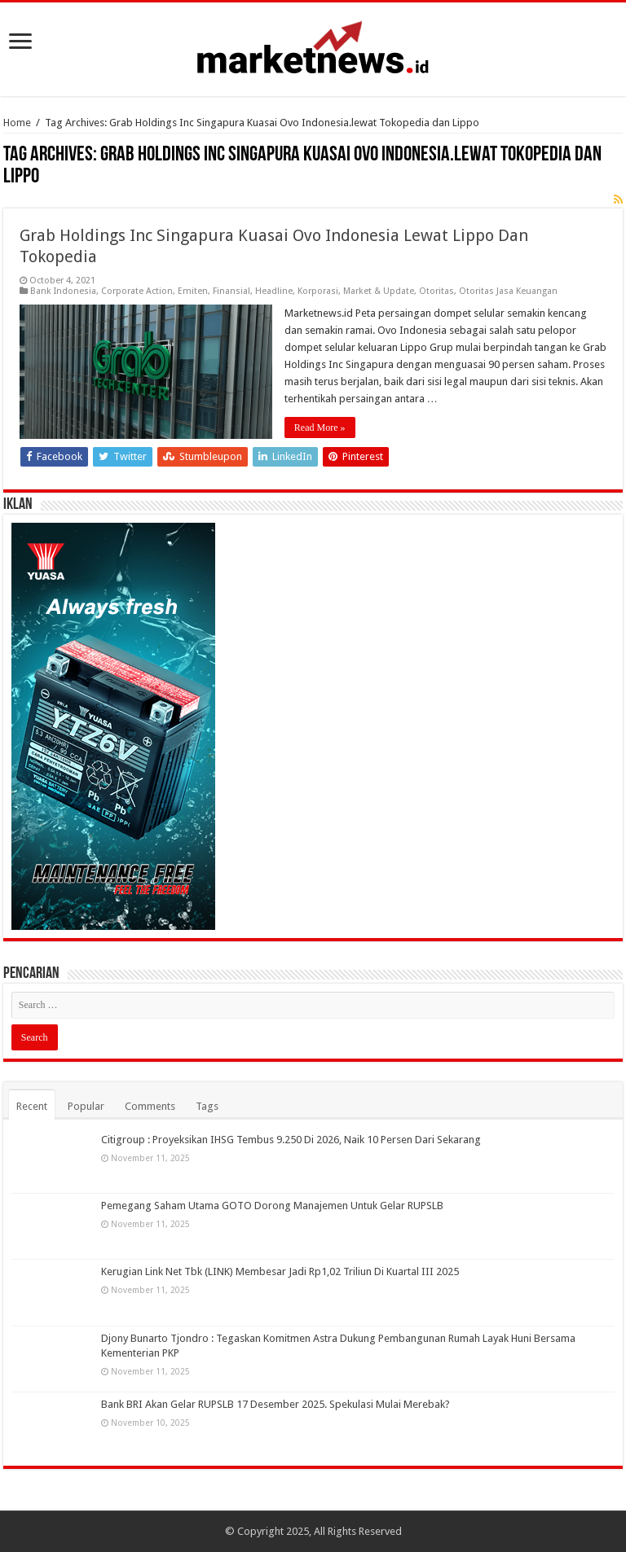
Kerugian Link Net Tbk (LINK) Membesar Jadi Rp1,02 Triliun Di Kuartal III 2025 (280, 1271)
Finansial (231, 291)
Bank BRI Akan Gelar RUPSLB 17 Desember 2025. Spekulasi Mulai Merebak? (275, 1404)
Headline (274, 291)
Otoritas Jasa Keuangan (508, 291)
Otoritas (436, 291)
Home (17, 122)
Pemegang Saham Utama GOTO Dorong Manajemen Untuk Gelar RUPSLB (272, 1205)
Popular (86, 1106)
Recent (31, 1106)
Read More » (320, 427)
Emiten (193, 291)
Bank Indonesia (63, 291)
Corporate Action (137, 291)
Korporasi (318, 291)
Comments (150, 1106)
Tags (207, 1106)
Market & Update (378, 291)
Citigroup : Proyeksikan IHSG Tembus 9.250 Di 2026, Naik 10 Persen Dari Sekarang (291, 1139)
